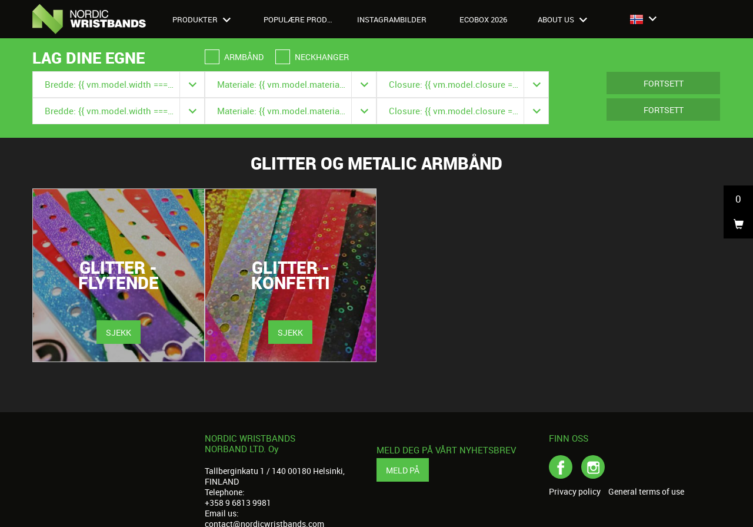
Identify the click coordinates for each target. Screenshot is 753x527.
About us (562, 19)
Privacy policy (575, 492)
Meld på (402, 470)
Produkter (201, 19)
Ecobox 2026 (483, 19)
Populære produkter (305, 19)
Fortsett (664, 83)
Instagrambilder (392, 19)
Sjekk (118, 332)
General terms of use (646, 492)
